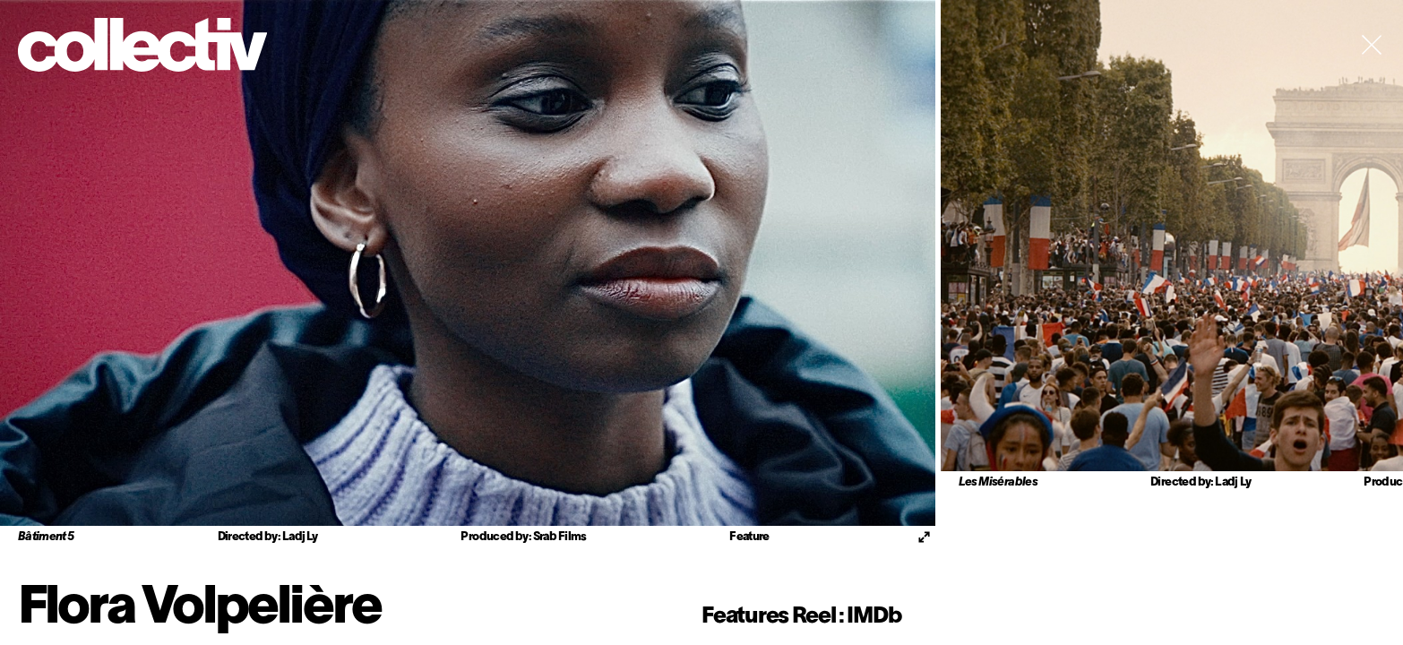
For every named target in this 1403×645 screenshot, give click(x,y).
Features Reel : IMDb (801, 616)
